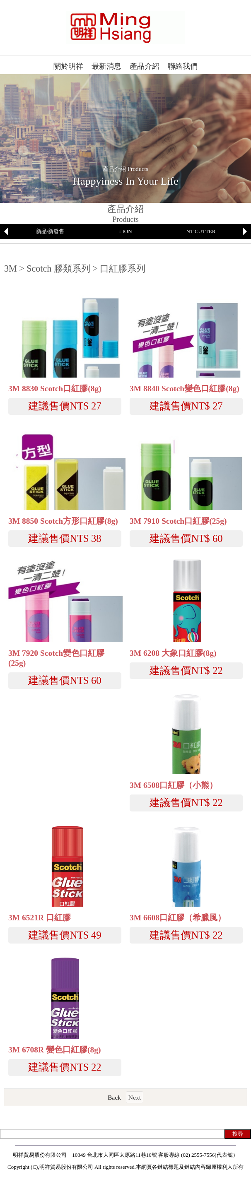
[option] (50, 231)
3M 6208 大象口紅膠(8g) (173, 653)
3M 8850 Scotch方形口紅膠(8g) (63, 521)
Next (134, 1097)
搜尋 (237, 1134)
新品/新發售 (50, 231)
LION (125, 231)
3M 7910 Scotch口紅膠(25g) (178, 521)
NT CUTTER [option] (201, 231)
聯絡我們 (183, 66)
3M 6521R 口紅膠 (39, 917)
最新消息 (106, 66)
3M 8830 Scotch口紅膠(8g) (54, 388)
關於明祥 (68, 66)
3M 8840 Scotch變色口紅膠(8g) (184, 388)
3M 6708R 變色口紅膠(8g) (54, 1049)
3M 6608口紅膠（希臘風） (178, 917)
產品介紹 (144, 66)
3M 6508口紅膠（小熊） (173, 785)
